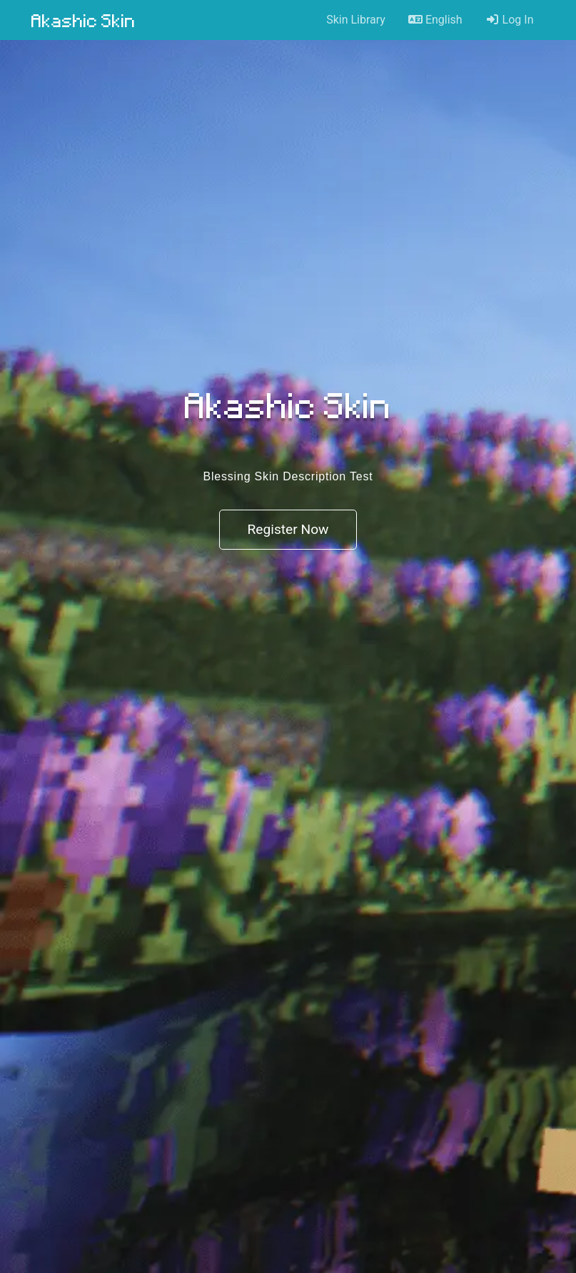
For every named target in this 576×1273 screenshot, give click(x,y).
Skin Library (355, 19)
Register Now (287, 529)
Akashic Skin (83, 20)
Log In (509, 19)
